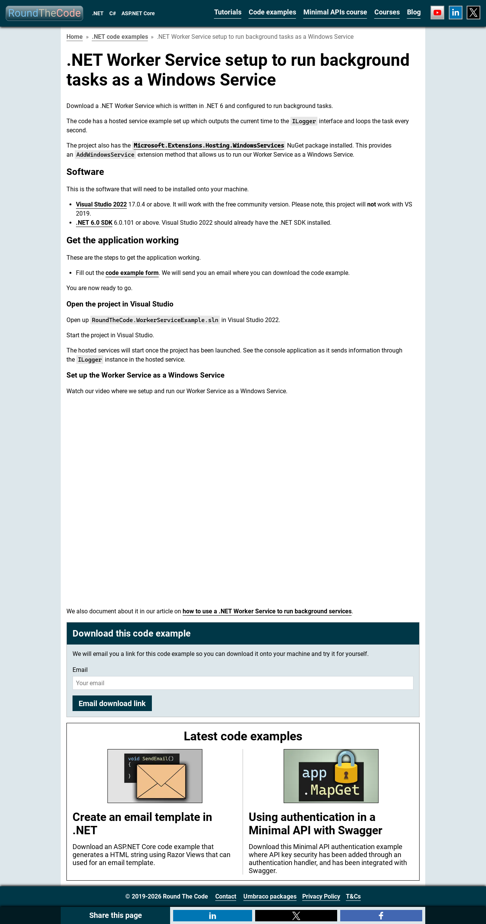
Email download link (112, 703)
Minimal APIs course (335, 12)
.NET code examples (120, 36)
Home (74, 36)
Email (80, 669)
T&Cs (353, 896)
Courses (387, 12)
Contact (225, 896)
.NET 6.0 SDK (94, 222)
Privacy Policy (321, 896)
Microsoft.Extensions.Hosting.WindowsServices (209, 145)
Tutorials (227, 12)
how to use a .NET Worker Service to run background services (267, 611)
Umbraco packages (270, 896)
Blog (414, 12)
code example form (132, 272)
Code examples (272, 12)
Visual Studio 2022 (101, 204)
